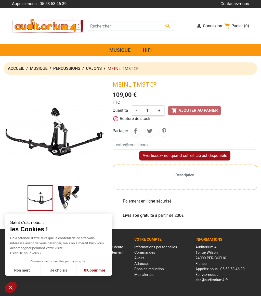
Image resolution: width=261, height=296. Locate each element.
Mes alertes (143, 275)
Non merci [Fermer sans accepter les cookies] (22, 270)
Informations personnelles (155, 247)
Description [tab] (184, 175)
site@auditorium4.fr (211, 280)
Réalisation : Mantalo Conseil (186, 289)
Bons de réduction (149, 269)
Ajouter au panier (194, 110)
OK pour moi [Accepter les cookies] (94, 270)
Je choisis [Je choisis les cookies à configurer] (58, 270)
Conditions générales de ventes (140, 289)
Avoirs (139, 258)
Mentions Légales (101, 289)
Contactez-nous (234, 3)
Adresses (142, 264)
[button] (11, 287)
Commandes (144, 252)
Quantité (120, 110)
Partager (135, 131)
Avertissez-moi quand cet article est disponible (184, 155)
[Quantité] (147, 110)
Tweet (150, 131)
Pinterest (164, 131)
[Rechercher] (130, 26)
